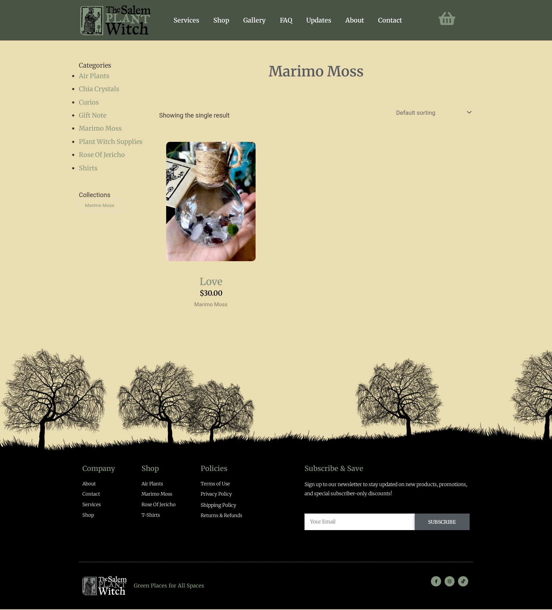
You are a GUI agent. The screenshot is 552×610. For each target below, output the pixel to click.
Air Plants (94, 76)
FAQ (286, 20)
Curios (89, 102)
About (354, 20)
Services (186, 20)
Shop (221, 20)
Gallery (254, 20)
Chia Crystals (99, 89)
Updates (318, 20)
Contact (390, 20)
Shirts (88, 168)
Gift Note (92, 115)
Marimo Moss (100, 128)
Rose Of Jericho (102, 155)
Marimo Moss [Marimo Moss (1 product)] (101, 205)
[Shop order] (429, 113)
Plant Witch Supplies (111, 142)
